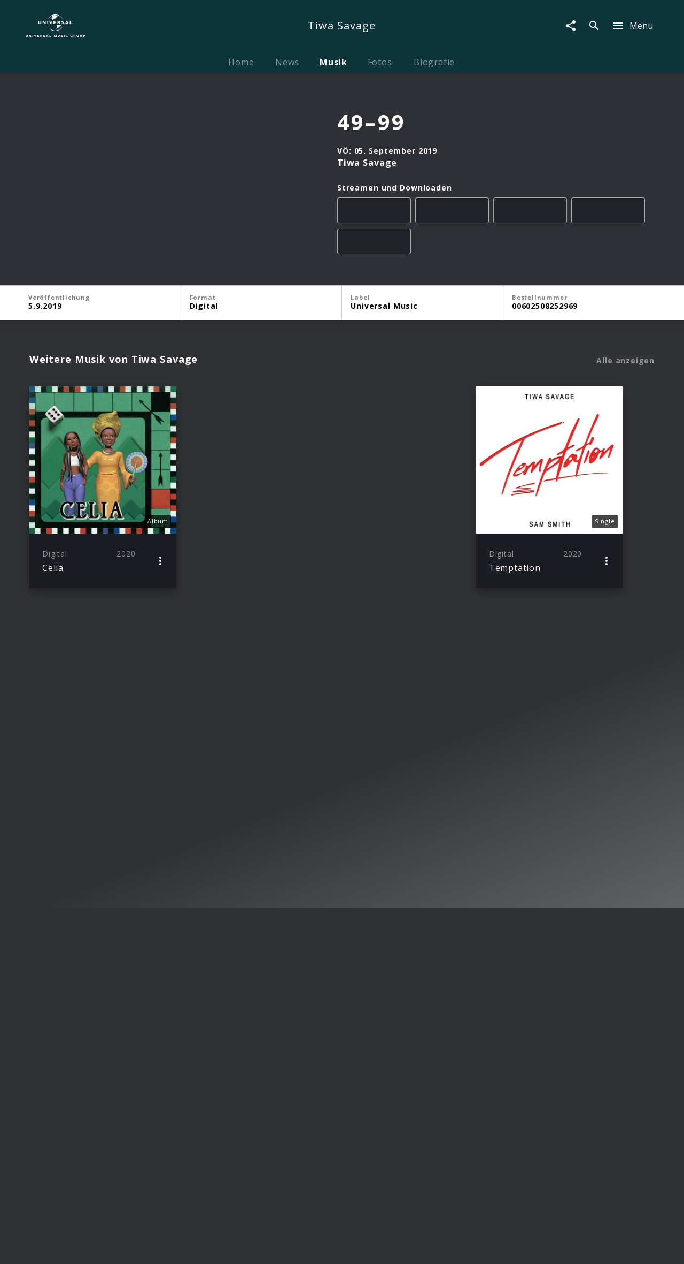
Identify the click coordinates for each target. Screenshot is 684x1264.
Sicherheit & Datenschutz (289, 1245)
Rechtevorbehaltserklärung (176, 1245)
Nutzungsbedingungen (393, 1245)
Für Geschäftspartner (572, 1245)
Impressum (91, 1245)
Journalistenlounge (483, 1245)
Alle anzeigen (625, 482)
